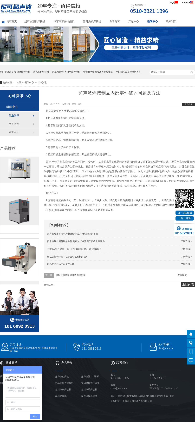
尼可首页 (11, 21)
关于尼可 (115, 21)
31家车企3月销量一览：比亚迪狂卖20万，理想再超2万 (74, 249)
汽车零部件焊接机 (64, 21)
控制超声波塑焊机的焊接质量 (70, 275)
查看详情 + (183, 275)
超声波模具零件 (89, 396)
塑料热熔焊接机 (89, 389)
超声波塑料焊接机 (34, 21)
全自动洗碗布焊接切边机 (128, 72)
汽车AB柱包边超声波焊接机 (66, 72)
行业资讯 (42, 82)
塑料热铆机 (61, 396)
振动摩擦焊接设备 (90, 383)
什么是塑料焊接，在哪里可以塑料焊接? (67, 256)
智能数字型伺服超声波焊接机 (98, 72)
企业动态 (14, 132)
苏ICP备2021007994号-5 (164, 388)
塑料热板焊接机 (92, 21)
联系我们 (171, 21)
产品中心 (133, 21)
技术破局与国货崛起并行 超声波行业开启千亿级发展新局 (76, 241)
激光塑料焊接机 (41, 72)
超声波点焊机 (62, 376)
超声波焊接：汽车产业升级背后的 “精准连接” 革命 (72, 234)
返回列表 (188, 104)
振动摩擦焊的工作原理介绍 (60, 264)
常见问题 (14, 123)
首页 (19, 82)
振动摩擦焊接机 (22, 72)
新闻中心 (152, 21)
